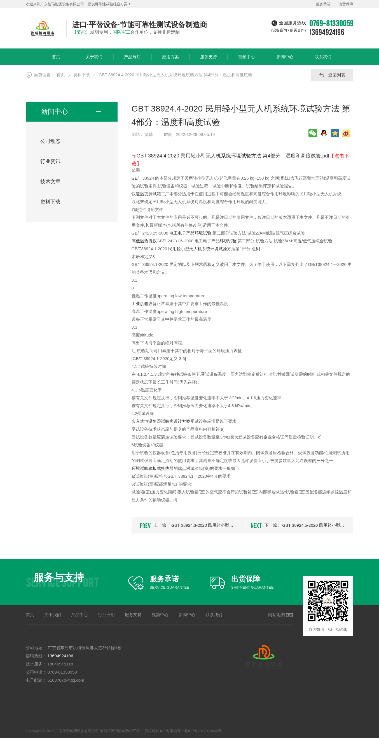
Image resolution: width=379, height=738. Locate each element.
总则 (256, 248)
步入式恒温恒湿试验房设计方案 (161, 421)
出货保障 (346, 4)
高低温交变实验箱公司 (93, 686)
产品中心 (79, 614)
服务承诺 (323, 4)
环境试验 (228, 240)
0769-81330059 (62, 672)
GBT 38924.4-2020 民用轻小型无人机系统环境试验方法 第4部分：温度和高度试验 (175, 74)
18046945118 (60, 664)
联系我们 (323, 59)
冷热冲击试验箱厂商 (171, 686)
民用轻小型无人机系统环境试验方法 (201, 248)
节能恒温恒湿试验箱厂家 (49, 686)
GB (135, 178)
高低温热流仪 (144, 240)
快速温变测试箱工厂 (150, 193)
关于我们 (94, 59)
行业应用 (106, 614)
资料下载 (81, 74)
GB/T (136, 233)
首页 (56, 59)
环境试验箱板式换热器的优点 (159, 468)
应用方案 (170, 59)
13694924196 (326, 31)
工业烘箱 (140, 303)
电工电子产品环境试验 (190, 233)
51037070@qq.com (66, 680)
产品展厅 (132, 59)
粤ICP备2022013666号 (202, 731)
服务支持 (208, 59)
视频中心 (246, 59)
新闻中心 (285, 59)
